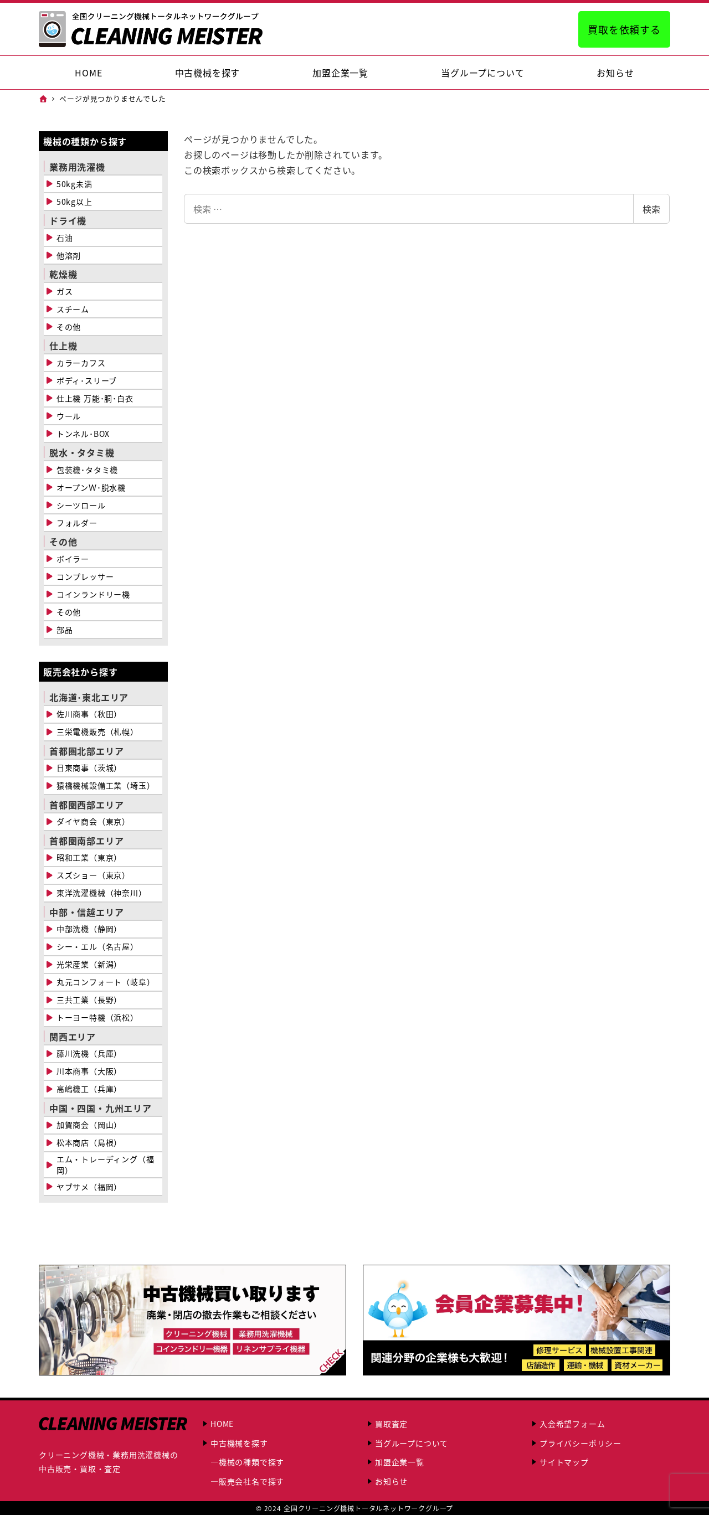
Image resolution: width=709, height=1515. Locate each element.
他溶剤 (68, 255)
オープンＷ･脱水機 (91, 487)
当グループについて (411, 1443)
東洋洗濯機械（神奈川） (101, 892)
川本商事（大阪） (89, 1070)
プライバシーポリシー (580, 1443)
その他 (68, 326)
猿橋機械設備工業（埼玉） (105, 785)
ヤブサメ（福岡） (89, 1186)
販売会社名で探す (251, 1481)
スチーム (72, 309)
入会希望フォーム (572, 1423)
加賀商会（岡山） (89, 1124)
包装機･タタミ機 (87, 469)
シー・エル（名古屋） (97, 946)
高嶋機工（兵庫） (89, 1088)
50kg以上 (74, 201)
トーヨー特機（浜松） (97, 1017)
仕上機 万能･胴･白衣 (94, 398)
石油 (64, 237)
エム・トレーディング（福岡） (105, 1164)
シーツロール (81, 505)
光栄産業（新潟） (89, 964)
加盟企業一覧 (399, 1461)
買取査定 (391, 1423)
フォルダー (76, 522)
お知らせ (391, 1481)
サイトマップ (564, 1461)
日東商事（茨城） (89, 767)
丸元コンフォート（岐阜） (105, 981)
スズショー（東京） (93, 874)
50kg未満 (74, 183)
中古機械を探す (239, 1443)
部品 (64, 629)
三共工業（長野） (89, 999)
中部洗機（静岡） (89, 928)
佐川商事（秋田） (89, 713)
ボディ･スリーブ (86, 380)
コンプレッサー (85, 576)
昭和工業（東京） (89, 857)
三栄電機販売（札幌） (97, 731)
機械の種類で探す (251, 1461)
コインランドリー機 (93, 594)
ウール (68, 415)
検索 (651, 208)
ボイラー (72, 558)
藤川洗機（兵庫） (89, 1053)
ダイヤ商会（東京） (93, 821)
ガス (64, 291)
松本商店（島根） (89, 1142)
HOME (222, 1423)
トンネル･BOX (83, 433)
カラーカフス (81, 362)
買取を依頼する (624, 29)
